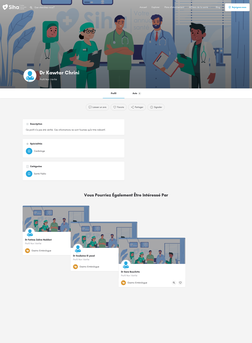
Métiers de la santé (198, 7)
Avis (137, 93)
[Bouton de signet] (84, 250)
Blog (218, 7)
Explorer (156, 7)
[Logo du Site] (14, 7)
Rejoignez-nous (237, 7)
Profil (113, 93)
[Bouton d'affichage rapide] (78, 250)
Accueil (143, 7)
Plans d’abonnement (174, 7)
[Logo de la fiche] (29, 75)
